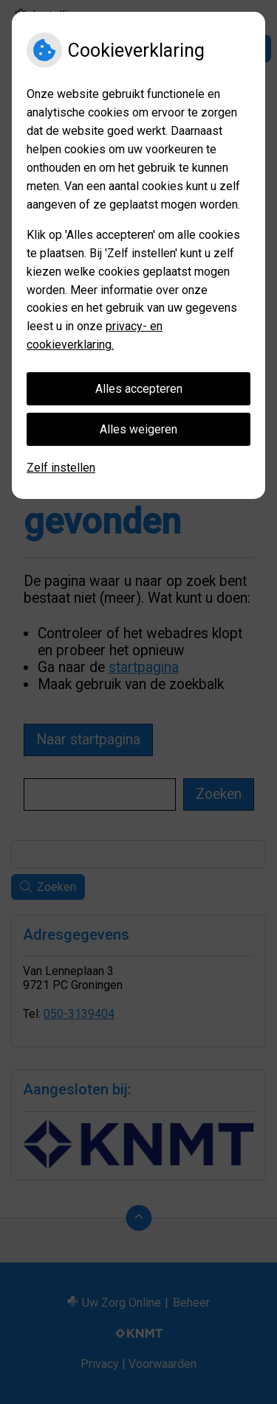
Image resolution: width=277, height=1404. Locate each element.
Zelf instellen (61, 468)
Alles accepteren (138, 389)
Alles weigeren (138, 429)
